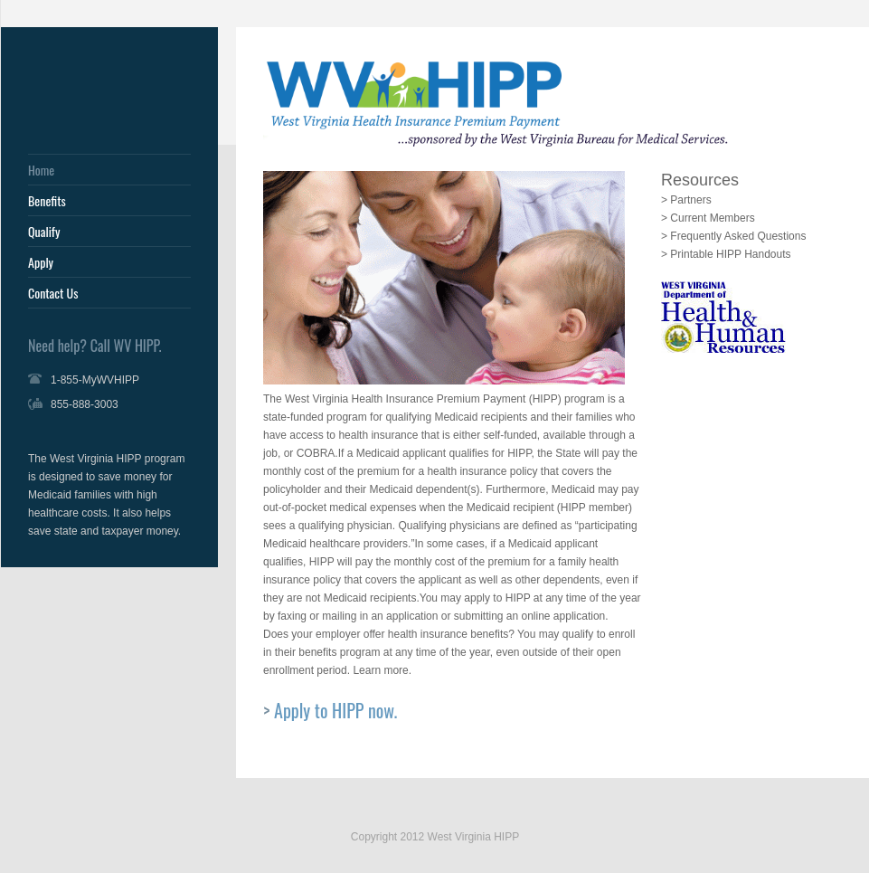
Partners (690, 200)
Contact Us (53, 293)
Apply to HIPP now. (335, 710)
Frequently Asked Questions (738, 236)
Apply (40, 262)
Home (41, 170)
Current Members (712, 218)
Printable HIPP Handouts (730, 254)
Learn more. (382, 670)
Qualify (44, 231)
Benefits (47, 201)
